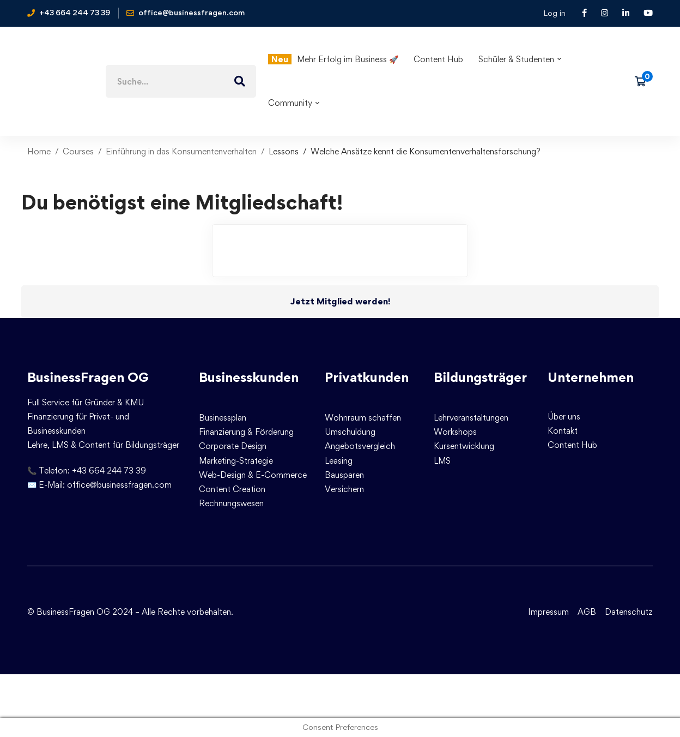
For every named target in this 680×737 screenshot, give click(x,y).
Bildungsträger (480, 377)
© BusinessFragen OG (68, 612)
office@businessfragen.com (119, 485)
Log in (554, 12)
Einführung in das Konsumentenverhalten (181, 151)
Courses (78, 151)
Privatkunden (367, 377)
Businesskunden (249, 377)
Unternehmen (591, 377)
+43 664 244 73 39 (109, 470)
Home (39, 151)
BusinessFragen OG (88, 377)
